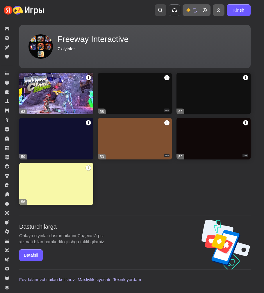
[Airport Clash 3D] (135, 93)
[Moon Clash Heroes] (56, 93)
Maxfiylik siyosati (94, 279)
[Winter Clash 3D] (56, 138)
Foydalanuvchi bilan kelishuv (47, 279)
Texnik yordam (127, 279)
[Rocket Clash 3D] (213, 138)
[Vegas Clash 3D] (213, 93)
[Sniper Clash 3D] (135, 138)
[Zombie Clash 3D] (56, 184)
